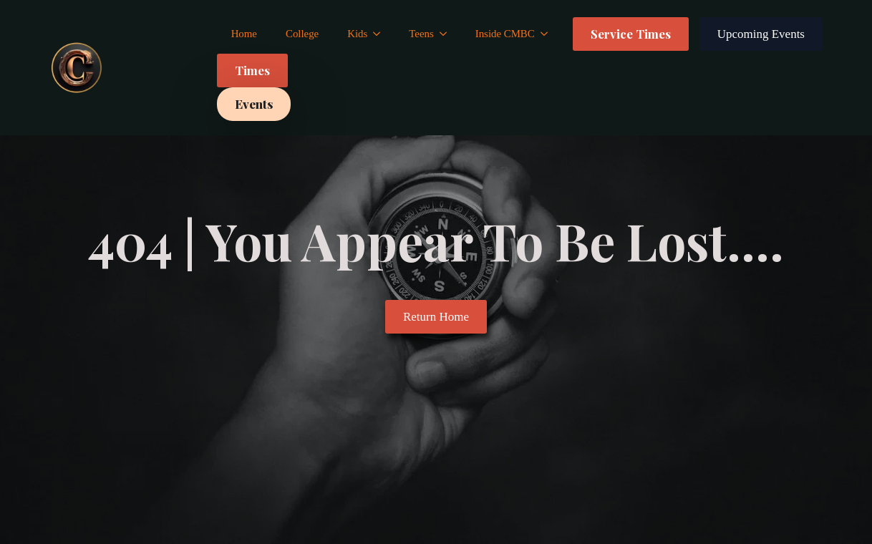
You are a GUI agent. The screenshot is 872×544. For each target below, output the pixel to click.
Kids (357, 33)
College (302, 33)
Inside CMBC (505, 33)
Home (244, 33)
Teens (421, 33)
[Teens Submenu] (447, 34)
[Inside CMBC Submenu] (548, 34)
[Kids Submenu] (380, 34)
